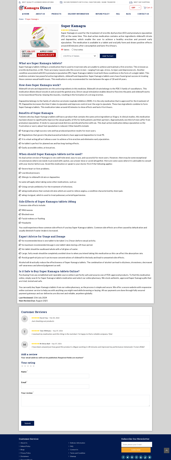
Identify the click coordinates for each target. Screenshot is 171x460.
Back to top (166, 450)
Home (25, 14)
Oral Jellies (78, 49)
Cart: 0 (148, 7)
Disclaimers (25, 446)
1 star (22, 366)
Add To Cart (108, 56)
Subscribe (136, 440)
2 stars (25, 366)
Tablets (66, 49)
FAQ (118, 14)
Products (56, 14)
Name (24, 371)
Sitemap (73, 446)
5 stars (34, 366)
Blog (128, 14)
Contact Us (143, 14)
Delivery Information (78, 14)
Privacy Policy (26, 443)
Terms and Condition (77, 443)
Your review (27, 382)
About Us (40, 14)
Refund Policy (103, 14)
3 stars (28, 366)
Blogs (23, 439)
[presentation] (38, 403)
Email (90, 371)
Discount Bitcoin (26, 449)
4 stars (31, 366)
